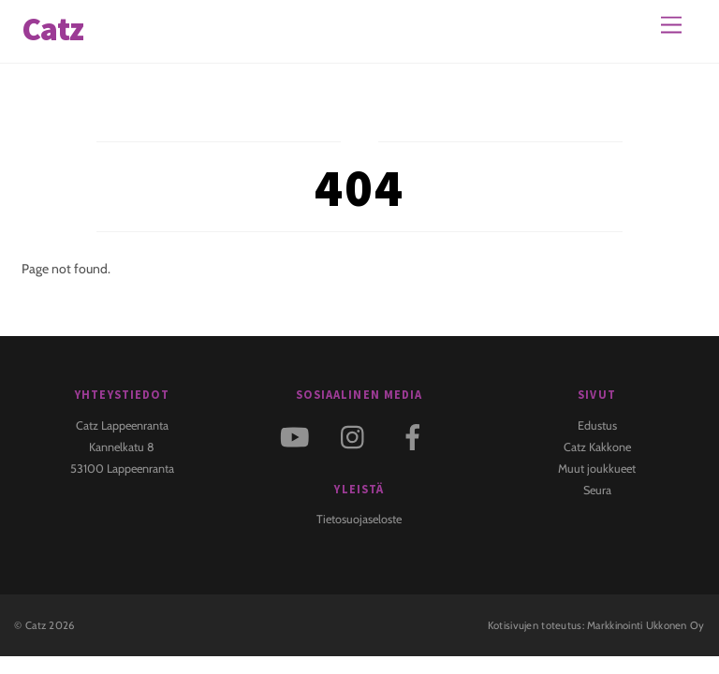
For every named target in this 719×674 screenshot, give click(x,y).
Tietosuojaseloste (359, 519)
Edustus (597, 425)
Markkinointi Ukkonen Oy (646, 625)
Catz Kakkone (597, 447)
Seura (597, 490)
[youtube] (298, 436)
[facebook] (416, 436)
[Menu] (671, 25)
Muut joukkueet (597, 469)
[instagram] (357, 436)
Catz (35, 625)
